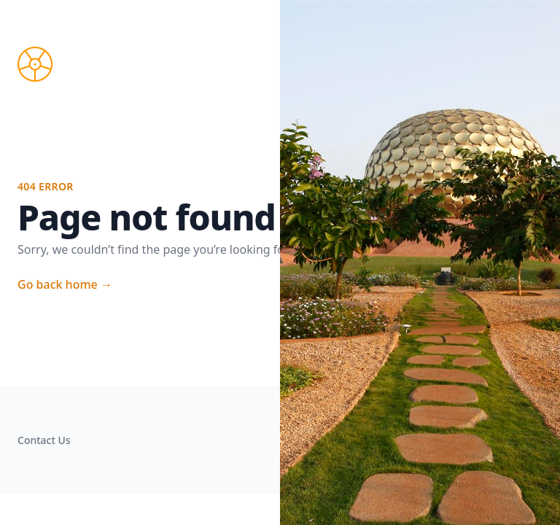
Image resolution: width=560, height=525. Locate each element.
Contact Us (44, 440)
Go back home (65, 284)
